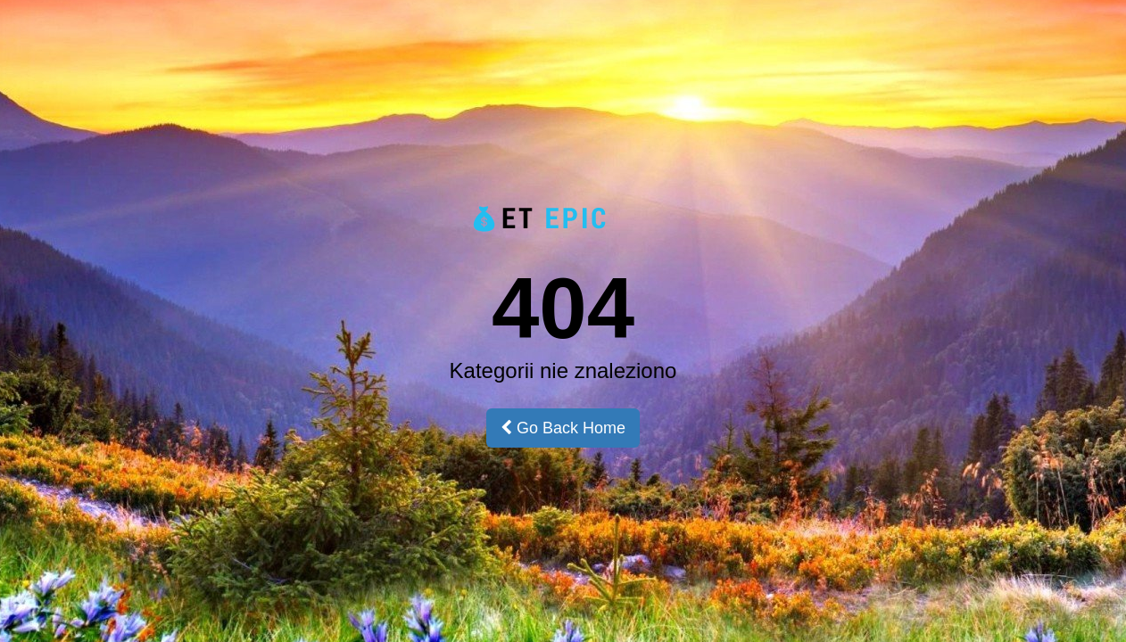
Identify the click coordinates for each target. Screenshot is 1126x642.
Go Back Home (563, 428)
